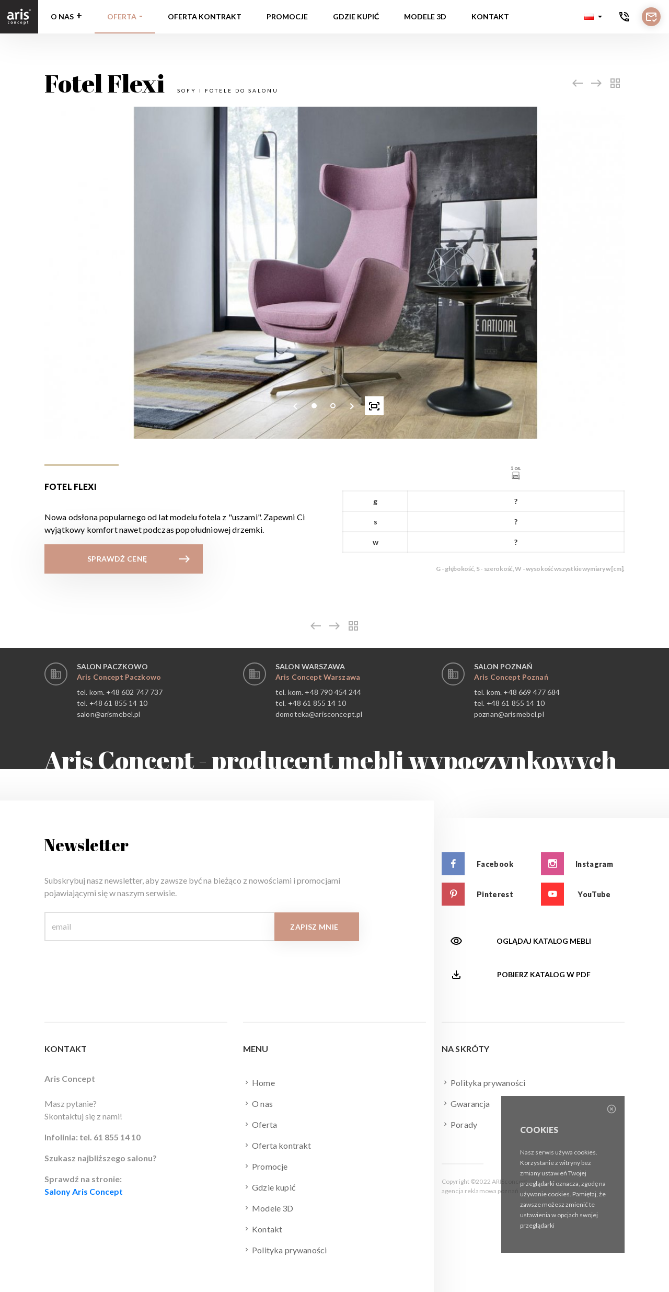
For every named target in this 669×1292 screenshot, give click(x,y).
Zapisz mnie (314, 926)
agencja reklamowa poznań (480, 1191)
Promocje (287, 16)
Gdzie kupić (356, 16)
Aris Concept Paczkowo (119, 676)
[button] (593, 17)
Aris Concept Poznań (511, 676)
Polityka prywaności (285, 1249)
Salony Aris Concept (83, 1191)
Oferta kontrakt (204, 16)
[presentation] (295, 405)
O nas (62, 16)
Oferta (121, 16)
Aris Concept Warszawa (317, 676)
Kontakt (490, 16)
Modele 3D (425, 16)
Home (259, 1082)
